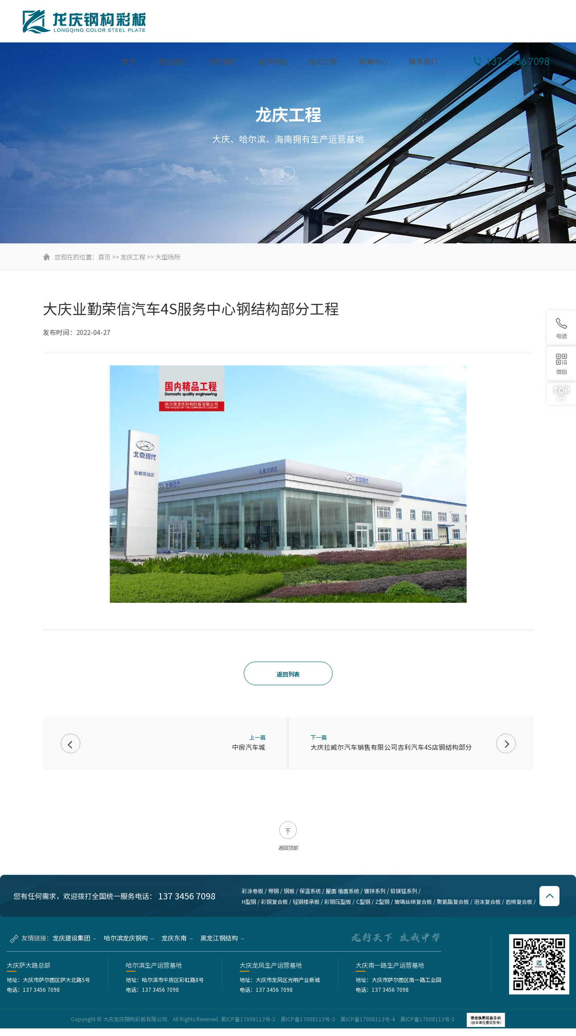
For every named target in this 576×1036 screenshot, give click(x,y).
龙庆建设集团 (74, 945)
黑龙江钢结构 (222, 945)
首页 (104, 256)
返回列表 (288, 674)
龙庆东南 (177, 945)
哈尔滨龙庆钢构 (129, 945)
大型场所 (167, 256)
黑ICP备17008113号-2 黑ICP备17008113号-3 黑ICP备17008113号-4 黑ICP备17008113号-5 (338, 1026)
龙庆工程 (132, 256)
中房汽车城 (248, 747)
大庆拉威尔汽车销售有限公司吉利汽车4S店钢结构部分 (391, 747)
